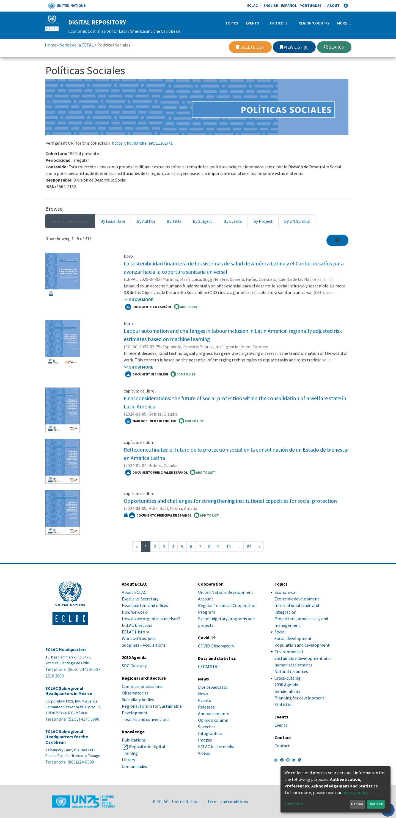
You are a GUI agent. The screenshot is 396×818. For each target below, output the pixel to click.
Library (128, 759)
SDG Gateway (134, 665)
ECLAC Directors (137, 625)
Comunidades (134, 766)
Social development (293, 638)
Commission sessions (142, 686)
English (270, 5)
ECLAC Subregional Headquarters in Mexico (68, 691)
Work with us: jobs (139, 638)
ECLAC (252, 5)
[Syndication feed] (337, 240)
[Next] (259, 546)
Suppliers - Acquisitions (144, 645)
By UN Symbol (297, 221)
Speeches (207, 726)
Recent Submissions (70, 221)
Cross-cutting (287, 678)
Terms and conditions (227, 801)
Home (50, 45)
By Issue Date (112, 221)
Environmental (288, 651)
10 (228, 546)
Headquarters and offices (145, 605)
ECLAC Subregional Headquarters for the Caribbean (66, 737)
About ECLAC (134, 592)
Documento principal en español (156, 473)
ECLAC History (135, 632)
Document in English (146, 374)
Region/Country (314, 23)
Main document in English (150, 421)
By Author (146, 221)
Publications (134, 740)
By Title (174, 221)
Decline (357, 803)
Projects (279, 23)
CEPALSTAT (209, 666)
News (203, 693)
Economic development (296, 599)
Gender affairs (287, 691)
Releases (206, 707)
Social (280, 632)
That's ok (375, 803)
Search (334, 47)
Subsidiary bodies (138, 699)
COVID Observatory (216, 646)
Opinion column (213, 720)
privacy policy (355, 792)
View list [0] (294, 47)
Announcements (213, 713)
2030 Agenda (286, 684)
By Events (233, 221)
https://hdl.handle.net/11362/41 (142, 143)
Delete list (250, 47)
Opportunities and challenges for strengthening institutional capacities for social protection (230, 500)
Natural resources (291, 671)
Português (310, 5)
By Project (263, 221)
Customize (294, 803)
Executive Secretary (140, 599)
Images (205, 740)
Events (252, 23)
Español (289, 5)
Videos (204, 753)
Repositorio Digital (147, 746)
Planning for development (299, 698)
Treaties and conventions (145, 719)
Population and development (302, 645)
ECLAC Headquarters (66, 649)
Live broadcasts (212, 687)
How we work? (135, 612)
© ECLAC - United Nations (176, 801)
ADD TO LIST (186, 306)
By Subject (202, 221)
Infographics (210, 733)
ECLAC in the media (216, 746)
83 (249, 546)
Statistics (283, 704)
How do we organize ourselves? (151, 618)
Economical (285, 592)
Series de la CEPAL (77, 45)
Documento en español (148, 307)
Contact (282, 745)
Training (130, 753)
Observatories (135, 693)
